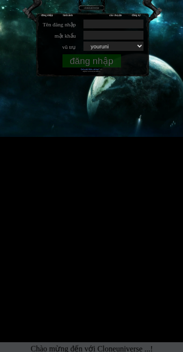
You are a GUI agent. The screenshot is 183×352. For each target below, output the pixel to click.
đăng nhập (47, 15)
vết (101, 69)
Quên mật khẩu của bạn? (90, 69)
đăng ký (136, 15)
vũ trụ (69, 47)
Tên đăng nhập (59, 24)
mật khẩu (65, 36)
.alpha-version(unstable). (91, 71)
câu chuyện (115, 15)
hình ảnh (68, 15)
